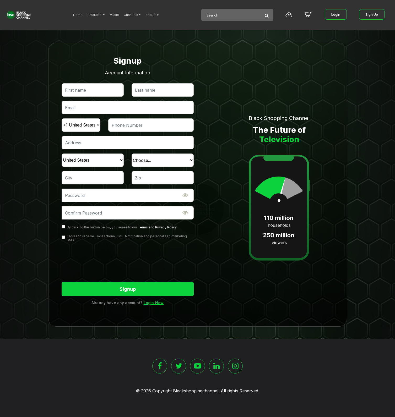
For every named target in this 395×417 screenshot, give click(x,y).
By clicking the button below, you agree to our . (122, 227)
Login (335, 14)
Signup (128, 289)
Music (114, 15)
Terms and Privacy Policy (157, 227)
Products (95, 15)
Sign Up (372, 14)
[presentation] (101, 262)
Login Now (154, 302)
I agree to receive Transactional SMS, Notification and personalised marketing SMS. (127, 238)
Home (78, 15)
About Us (152, 15)
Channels (131, 15)
